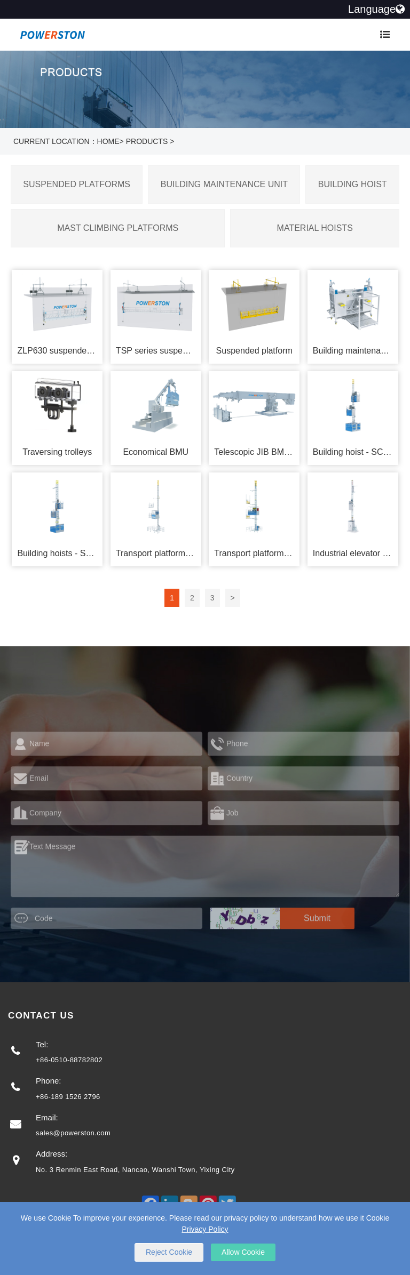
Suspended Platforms (76, 184)
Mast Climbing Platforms (117, 227)
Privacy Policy (205, 1229)
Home (108, 141)
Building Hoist (352, 184)
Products (147, 141)
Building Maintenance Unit (224, 184)
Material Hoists (315, 227)
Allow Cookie (243, 1252)
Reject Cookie (169, 1252)
